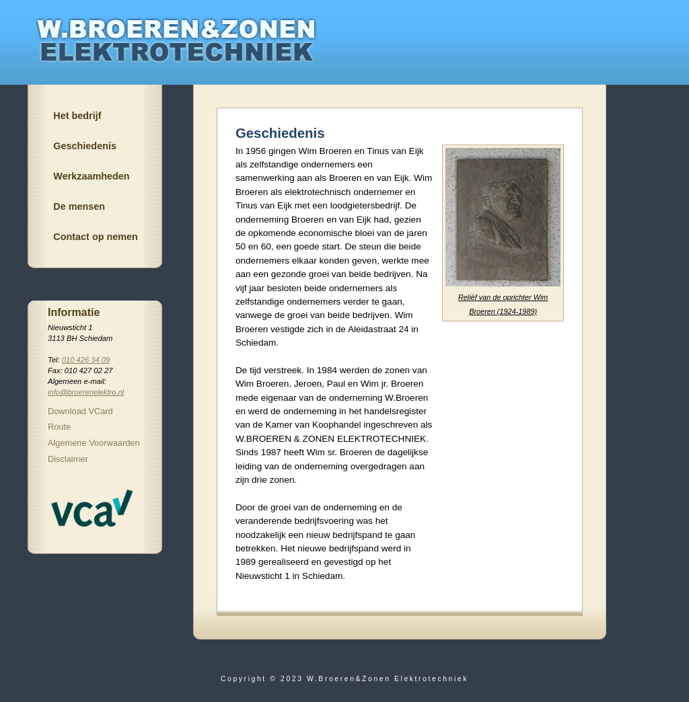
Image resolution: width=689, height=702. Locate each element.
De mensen (79, 206)
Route (59, 427)
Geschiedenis (84, 146)
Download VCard (80, 411)
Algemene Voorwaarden (94, 443)
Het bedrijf (77, 115)
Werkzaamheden (91, 176)
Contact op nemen (95, 236)
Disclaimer (68, 459)
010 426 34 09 (86, 360)
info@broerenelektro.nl (86, 392)
